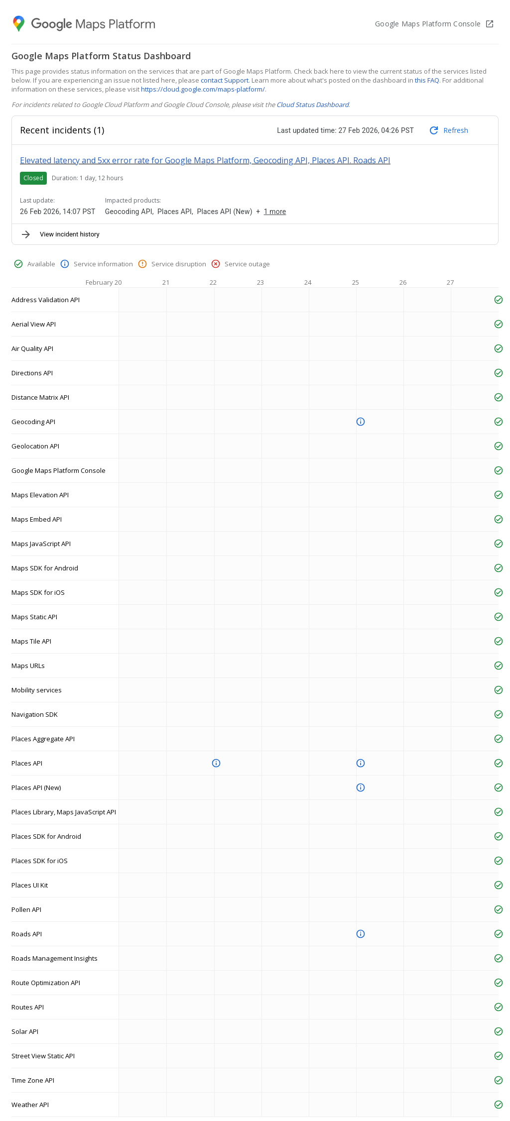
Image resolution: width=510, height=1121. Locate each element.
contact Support (225, 80)
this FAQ (427, 80)
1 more (275, 212)
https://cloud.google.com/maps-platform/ (203, 89)
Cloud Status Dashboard (312, 104)
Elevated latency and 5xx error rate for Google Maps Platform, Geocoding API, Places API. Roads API (205, 160)
